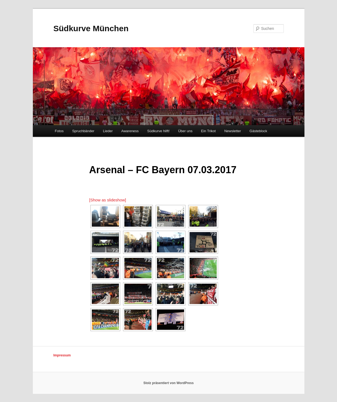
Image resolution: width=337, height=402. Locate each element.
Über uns (185, 131)
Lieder (108, 131)
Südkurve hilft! (158, 131)
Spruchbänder (83, 131)
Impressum (62, 355)
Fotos (59, 131)
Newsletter (232, 131)
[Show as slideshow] (107, 200)
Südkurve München (91, 28)
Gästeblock (258, 131)
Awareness (130, 131)
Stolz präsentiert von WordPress (168, 383)
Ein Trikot (208, 131)
